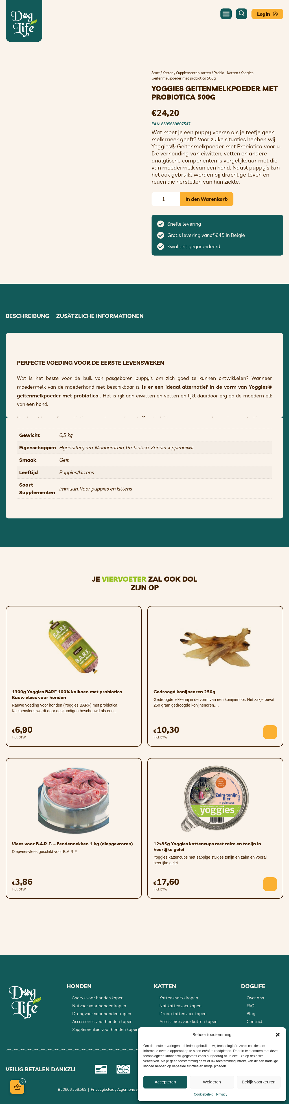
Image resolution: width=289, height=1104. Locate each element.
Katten (168, 73)
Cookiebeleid (203, 1094)
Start (156, 73)
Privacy (221, 1094)
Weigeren (212, 1081)
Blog (251, 1013)
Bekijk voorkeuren (258, 1081)
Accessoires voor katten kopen (188, 1021)
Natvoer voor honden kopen (99, 1005)
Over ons (255, 997)
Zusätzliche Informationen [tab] (100, 316)
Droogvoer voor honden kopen (101, 1013)
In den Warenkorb (206, 199)
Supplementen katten (193, 73)
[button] (278, 1034)
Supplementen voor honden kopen (105, 1029)
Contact (254, 1021)
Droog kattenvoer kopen (183, 1013)
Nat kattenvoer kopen (180, 1005)
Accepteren (165, 1081)
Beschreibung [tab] (27, 316)
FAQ (251, 1005)
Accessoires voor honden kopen (102, 1021)
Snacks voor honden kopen (98, 997)
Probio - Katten (226, 73)
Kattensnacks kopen (178, 997)
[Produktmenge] (166, 199)
